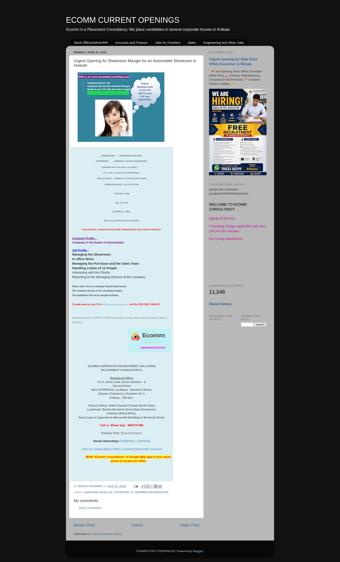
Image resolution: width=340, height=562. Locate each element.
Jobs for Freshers (167, 42)
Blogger (198, 551)
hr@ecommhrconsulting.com (115, 304)
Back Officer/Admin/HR (91, 42)
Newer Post (84, 525)
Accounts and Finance (131, 42)
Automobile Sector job (98, 492)
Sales (192, 42)
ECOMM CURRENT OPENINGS (122, 20)
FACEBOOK (127, 441)
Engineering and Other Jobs (223, 42)
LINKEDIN (143, 441)
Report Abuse (220, 304)
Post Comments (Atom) (107, 534)
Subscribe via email (149, 449)
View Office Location (119, 449)
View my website (93, 449)
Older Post (189, 525)
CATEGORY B (123, 492)
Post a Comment (90, 508)
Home (137, 525)
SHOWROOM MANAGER (151, 492)
